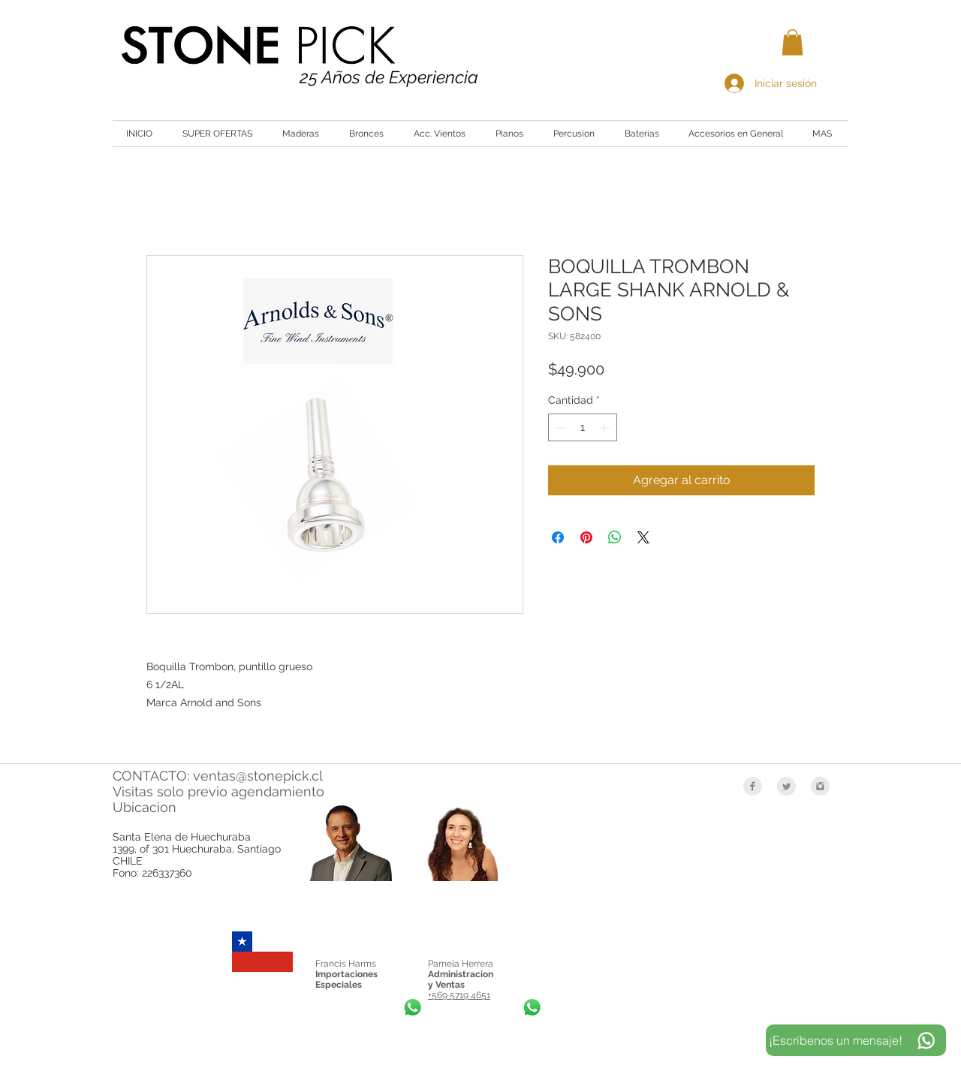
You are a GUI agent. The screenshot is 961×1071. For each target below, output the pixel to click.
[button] (792, 42)
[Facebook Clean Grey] (752, 786)
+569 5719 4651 (459, 995)
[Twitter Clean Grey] (786, 786)
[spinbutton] (582, 427)
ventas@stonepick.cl (258, 776)
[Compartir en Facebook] (558, 537)
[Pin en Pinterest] (586, 537)
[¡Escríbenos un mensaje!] (856, 1040)
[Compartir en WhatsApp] (615, 537)
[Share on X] (643, 537)
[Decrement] (559, 427)
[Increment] (605, 427)
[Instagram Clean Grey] (820, 786)
